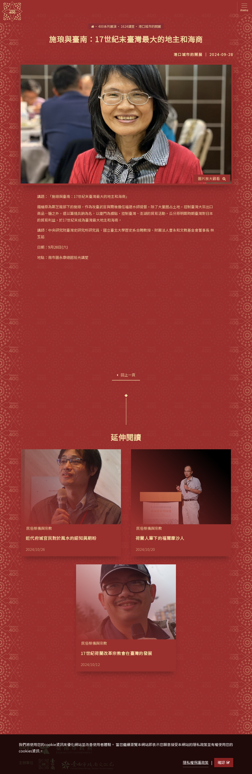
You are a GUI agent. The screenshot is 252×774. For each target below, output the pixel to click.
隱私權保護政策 (195, 762)
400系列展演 (107, 26)
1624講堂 (127, 26)
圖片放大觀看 (212, 178)
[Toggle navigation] (243, 7)
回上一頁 (126, 374)
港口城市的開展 (150, 26)
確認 (224, 762)
